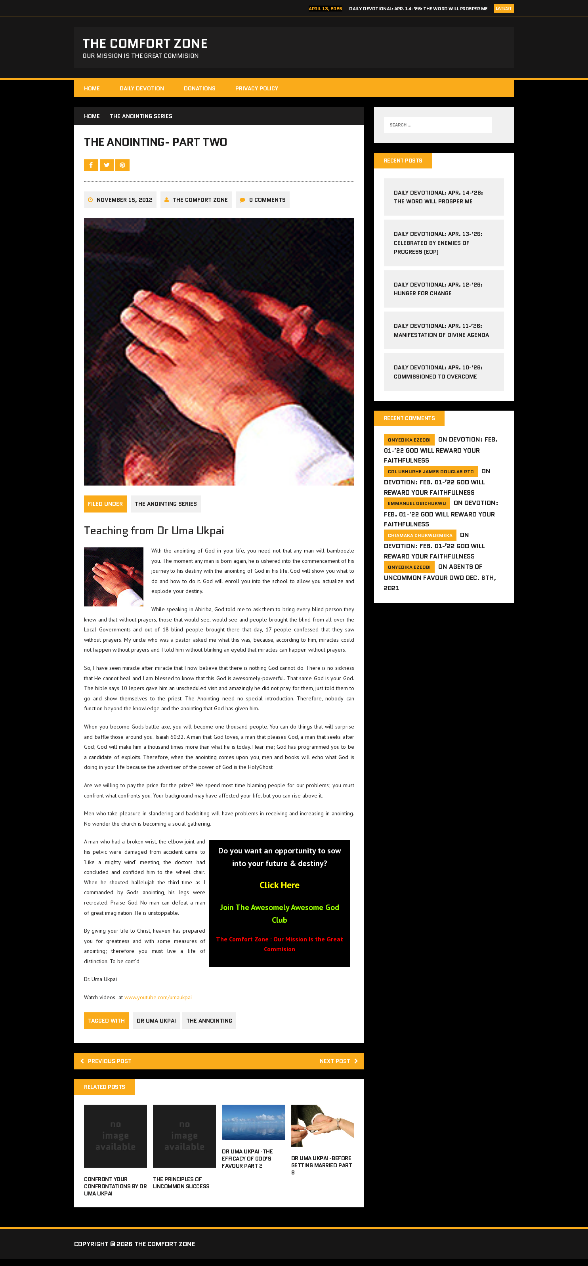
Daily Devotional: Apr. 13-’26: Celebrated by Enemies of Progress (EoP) (438, 246)
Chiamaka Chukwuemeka (420, 538)
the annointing (211, 1026)
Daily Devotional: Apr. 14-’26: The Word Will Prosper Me (418, 8)
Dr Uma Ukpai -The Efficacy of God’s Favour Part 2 (247, 1166)
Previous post (108, 1066)
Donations (200, 91)
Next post (337, 1066)
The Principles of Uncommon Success (181, 1189)
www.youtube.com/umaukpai (158, 1002)
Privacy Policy (256, 91)
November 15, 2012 (125, 206)
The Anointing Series (166, 510)
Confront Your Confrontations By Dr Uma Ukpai (115, 1193)
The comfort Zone (200, 206)
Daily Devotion (142, 91)
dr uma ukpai (156, 1026)
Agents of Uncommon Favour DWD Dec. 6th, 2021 (440, 581)
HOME (92, 91)
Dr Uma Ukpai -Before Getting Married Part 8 (321, 1172)
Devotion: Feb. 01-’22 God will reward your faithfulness (441, 453)
